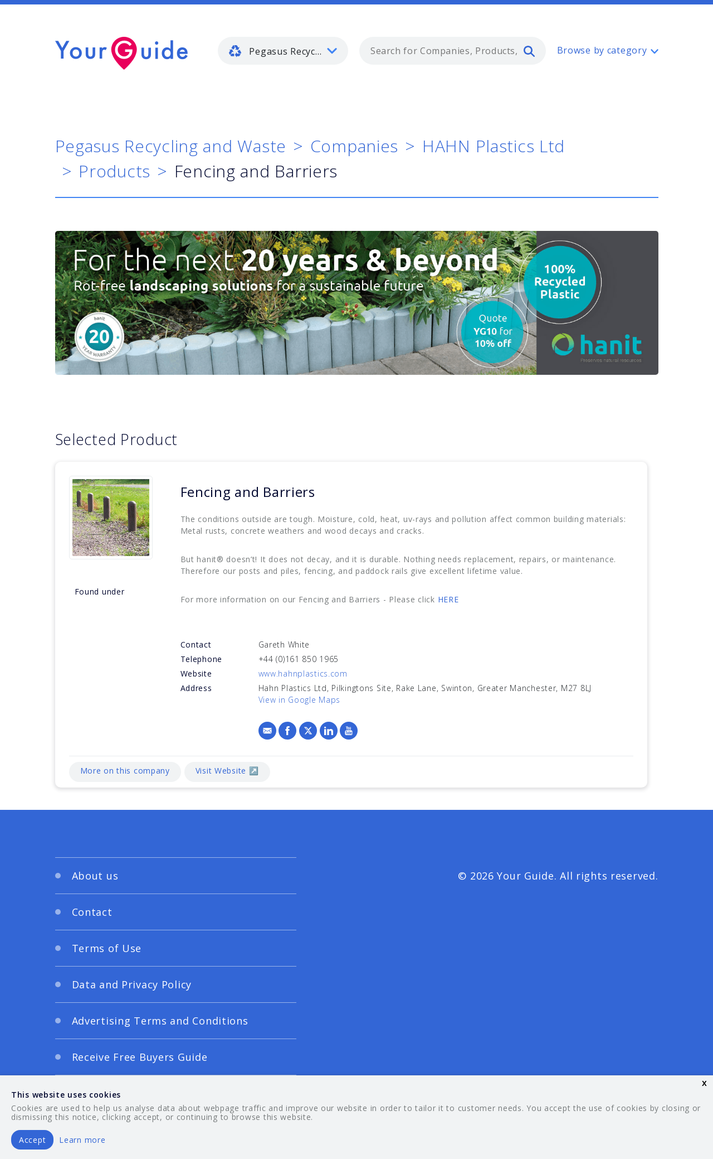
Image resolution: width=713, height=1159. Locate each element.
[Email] (267, 731)
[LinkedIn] (329, 731)
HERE (448, 599)
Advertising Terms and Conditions (160, 1020)
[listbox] (283, 51)
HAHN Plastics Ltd (493, 145)
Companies (354, 145)
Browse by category (602, 50)
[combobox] (452, 51)
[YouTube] (349, 731)
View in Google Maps (299, 699)
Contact (92, 912)
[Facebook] (287, 731)
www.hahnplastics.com (303, 673)
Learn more (82, 1139)
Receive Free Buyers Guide (140, 1057)
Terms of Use (107, 948)
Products (114, 171)
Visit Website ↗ (227, 770)
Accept (32, 1139)
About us (95, 875)
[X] (308, 731)
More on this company (125, 770)
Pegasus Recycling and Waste (170, 145)
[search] (529, 50)
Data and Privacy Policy (132, 984)
